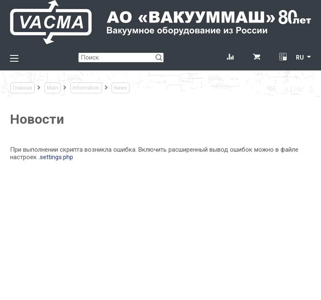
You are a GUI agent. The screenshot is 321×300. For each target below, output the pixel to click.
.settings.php (55, 157)
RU (300, 57)
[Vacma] (160, 22)
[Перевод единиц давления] (283, 57)
